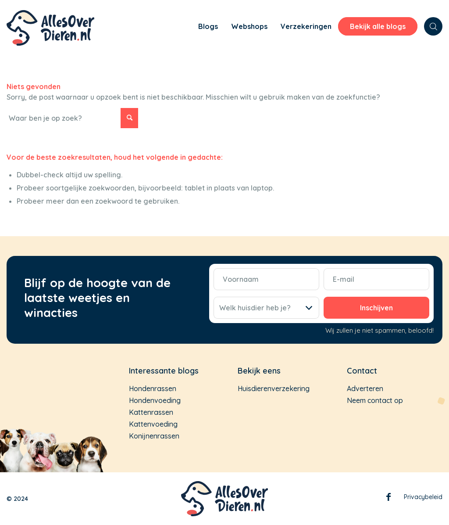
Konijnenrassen (154, 436)
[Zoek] (433, 26)
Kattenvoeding (153, 424)
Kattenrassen (151, 412)
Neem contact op (375, 400)
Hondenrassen (152, 388)
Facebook (388, 498)
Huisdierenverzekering (274, 388)
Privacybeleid (423, 497)
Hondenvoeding (155, 400)
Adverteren (365, 388)
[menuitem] (179, 28)
